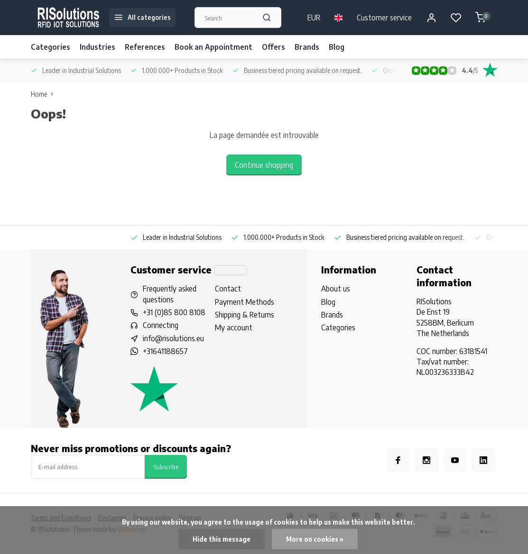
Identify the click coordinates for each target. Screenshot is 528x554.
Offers (273, 47)
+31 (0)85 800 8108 (174, 312)
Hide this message (221, 539)
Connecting (160, 325)
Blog (336, 47)
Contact (228, 288)
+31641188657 (165, 351)
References (145, 47)
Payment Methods (244, 302)
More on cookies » (314, 539)
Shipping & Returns (244, 314)
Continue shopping (264, 165)
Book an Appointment (213, 47)
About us (335, 288)
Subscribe (165, 467)
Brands (307, 47)
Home (44, 94)
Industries (97, 47)
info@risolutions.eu (173, 338)
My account (233, 327)
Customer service (384, 17)
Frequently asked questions (169, 294)
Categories (50, 47)
